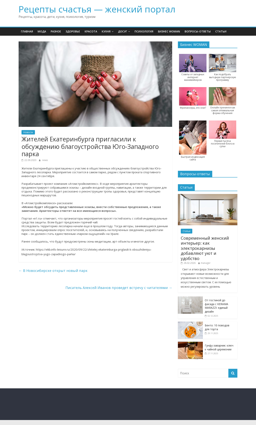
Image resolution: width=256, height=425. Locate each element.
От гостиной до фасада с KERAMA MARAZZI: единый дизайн (216, 305)
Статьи (220, 31)
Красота (91, 31)
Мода (42, 31)
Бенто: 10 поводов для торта (217, 327)
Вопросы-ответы (198, 31)
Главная (27, 31)
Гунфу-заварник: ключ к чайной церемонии (219, 347)
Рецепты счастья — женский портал (97, 9)
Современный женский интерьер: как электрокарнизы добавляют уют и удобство (205, 248)
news (45, 160)
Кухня (106, 31)
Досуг (122, 31)
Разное (56, 31)
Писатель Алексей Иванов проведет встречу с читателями (118, 287)
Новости (28, 132)
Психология (144, 31)
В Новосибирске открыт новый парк (53, 270)
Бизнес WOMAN (169, 31)
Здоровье (73, 31)
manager (206, 263)
